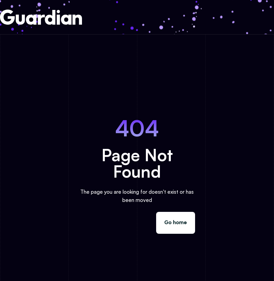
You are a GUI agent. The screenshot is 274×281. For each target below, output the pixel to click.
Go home (175, 222)
